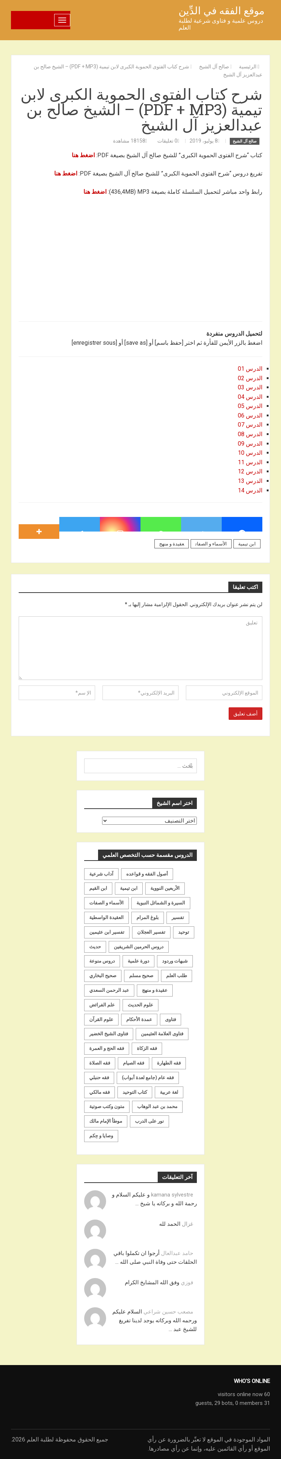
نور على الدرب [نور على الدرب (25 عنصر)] (149, 1121)
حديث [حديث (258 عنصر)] (95, 946)
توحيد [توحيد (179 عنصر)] (183, 932)
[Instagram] (120, 524)
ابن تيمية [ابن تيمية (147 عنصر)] (129, 888)
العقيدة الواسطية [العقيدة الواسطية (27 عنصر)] (106, 917)
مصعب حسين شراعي (168, 1311)
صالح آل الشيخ (244, 141)
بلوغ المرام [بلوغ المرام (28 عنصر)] (147, 917)
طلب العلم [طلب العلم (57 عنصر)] (176, 975)
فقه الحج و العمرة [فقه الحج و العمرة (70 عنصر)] (106, 1048)
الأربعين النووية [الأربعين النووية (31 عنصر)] (165, 888)
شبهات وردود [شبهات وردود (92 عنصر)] (175, 961)
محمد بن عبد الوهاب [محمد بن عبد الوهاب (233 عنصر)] (157, 1106)
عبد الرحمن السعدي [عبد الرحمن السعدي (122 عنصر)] (109, 990)
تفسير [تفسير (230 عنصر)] (178, 917)
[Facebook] (242, 524)
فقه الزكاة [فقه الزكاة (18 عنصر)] (147, 1048)
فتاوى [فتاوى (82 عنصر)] (170, 1019)
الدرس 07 (250, 424)
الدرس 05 (250, 405)
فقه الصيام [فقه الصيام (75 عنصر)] (133, 1063)
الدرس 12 (250, 471)
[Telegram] (79, 524)
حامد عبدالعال (177, 1253)
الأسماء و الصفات (211, 544)
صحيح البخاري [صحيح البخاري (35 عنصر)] (102, 975)
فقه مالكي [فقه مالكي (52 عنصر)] (99, 1092)
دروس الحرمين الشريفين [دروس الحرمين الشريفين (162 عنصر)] (139, 946)
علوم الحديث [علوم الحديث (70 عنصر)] (140, 1005)
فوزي (187, 1282)
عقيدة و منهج (171, 544)
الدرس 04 (250, 396)
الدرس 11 (250, 462)
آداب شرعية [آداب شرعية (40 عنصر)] (101, 874)
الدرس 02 (250, 378)
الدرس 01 (250, 368)
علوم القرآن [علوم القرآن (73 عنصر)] (101, 1019)
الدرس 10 (250, 452)
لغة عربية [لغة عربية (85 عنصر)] (169, 1092)
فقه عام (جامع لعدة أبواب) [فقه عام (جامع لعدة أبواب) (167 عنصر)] (148, 1077)
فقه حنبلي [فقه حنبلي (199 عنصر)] (99, 1077)
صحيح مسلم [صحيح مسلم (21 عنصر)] (141, 975)
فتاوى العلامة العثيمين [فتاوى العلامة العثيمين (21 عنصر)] (162, 1033)
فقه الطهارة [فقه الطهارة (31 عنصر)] (169, 1063)
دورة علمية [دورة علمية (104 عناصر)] (138, 961)
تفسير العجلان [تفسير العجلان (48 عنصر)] (151, 932)
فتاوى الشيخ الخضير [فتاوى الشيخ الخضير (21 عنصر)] (108, 1033)
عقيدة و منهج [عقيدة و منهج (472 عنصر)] (155, 990)
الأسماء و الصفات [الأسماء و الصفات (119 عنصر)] (106, 903)
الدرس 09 (250, 443)
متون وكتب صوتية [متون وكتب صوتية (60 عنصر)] (106, 1106)
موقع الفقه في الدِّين (222, 11)
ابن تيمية (247, 544)
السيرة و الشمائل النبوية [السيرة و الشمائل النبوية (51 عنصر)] (160, 903)
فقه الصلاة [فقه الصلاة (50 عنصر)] (99, 1063)
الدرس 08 (250, 434)
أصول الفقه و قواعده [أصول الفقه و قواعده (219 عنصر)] (147, 874)
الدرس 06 (250, 415)
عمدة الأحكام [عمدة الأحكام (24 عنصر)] (139, 1019)
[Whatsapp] (160, 524)
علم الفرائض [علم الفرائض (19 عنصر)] (102, 1005)
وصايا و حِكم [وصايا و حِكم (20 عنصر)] (101, 1135)
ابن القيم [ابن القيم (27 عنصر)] (98, 888)
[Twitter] (201, 524)
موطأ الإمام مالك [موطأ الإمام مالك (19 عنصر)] (105, 1121)
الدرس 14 (250, 490)
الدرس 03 (250, 387)
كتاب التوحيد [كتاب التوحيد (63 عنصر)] (135, 1092)
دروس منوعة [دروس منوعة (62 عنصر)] (102, 961)
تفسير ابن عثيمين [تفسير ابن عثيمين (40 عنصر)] (106, 932)
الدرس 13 (250, 480)
